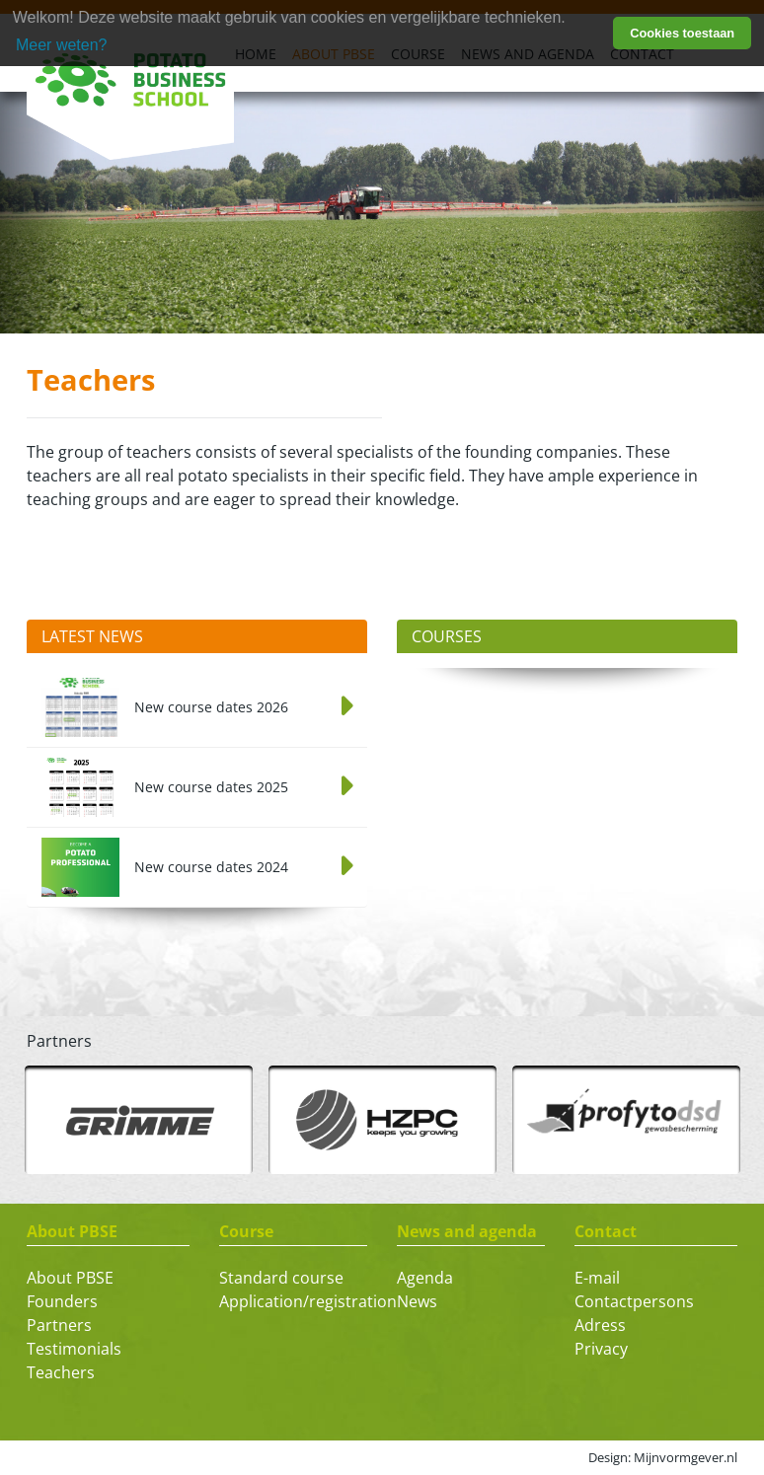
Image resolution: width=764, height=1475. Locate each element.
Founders (62, 1301)
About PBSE (72, 1231)
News (417, 1301)
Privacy (601, 1349)
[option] (139, 1120)
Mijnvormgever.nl (685, 1457)
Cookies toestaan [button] (682, 33)
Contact (605, 1231)
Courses (447, 636)
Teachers (61, 1372)
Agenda (425, 1278)
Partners (59, 1325)
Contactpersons (634, 1301)
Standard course (281, 1278)
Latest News (92, 636)
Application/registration (308, 1301)
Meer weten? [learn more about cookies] (62, 45)
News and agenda (467, 1231)
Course (246, 1231)
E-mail (597, 1278)
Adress (600, 1325)
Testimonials (74, 1349)
